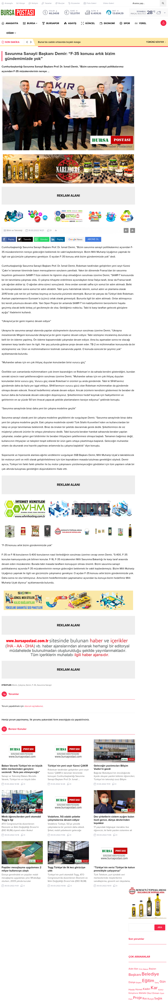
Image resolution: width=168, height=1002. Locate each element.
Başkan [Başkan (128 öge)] (152, 968)
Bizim (14, 685)
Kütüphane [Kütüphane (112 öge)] (133, 993)
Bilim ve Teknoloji (14, 230)
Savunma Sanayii (44, 685)
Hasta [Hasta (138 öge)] (132, 989)
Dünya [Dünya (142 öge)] (132, 982)
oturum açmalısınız (33, 706)
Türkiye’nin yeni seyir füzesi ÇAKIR (68, 765)
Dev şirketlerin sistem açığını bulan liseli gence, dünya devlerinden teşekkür (114, 820)
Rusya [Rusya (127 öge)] (150, 998)
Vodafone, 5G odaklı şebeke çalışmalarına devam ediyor (64, 818)
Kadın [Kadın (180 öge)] (146, 989)
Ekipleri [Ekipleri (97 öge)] (138, 983)
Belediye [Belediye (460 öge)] (150, 974)
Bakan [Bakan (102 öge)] (145, 969)
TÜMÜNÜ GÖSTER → (156, 42)
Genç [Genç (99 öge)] (157, 983)
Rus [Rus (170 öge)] (144, 998)
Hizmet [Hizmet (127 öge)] (138, 989)
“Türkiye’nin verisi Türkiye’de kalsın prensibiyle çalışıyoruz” (114, 869)
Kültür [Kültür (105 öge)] (160, 990)
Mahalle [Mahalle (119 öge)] (142, 993)
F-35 (34, 685)
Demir (28, 685)
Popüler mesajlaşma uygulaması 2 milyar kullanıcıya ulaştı (21, 869)
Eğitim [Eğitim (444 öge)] (148, 980)
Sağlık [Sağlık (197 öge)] (158, 998)
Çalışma (21, 685)
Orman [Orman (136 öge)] (155, 993)
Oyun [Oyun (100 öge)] (162, 993)
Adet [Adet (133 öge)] (131, 968)
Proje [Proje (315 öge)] (137, 997)
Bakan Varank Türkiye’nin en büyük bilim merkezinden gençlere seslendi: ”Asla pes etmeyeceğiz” (22, 769)
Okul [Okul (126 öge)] (149, 993)
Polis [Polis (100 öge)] (130, 999)
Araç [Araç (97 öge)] (141, 969)
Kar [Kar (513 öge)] (154, 988)
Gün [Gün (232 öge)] (163, 982)
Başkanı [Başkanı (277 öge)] (135, 974)
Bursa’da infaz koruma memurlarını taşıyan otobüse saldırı (69, 42)
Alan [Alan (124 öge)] (136, 968)
